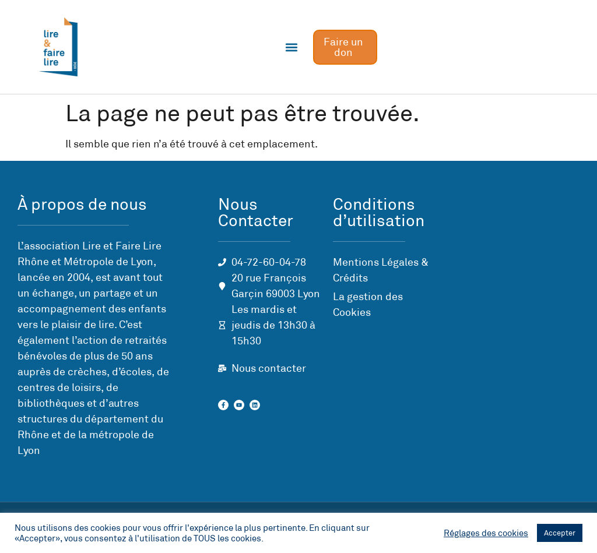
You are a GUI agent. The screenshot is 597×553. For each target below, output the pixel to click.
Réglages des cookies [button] (486, 533)
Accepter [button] (559, 533)
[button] (291, 47)
